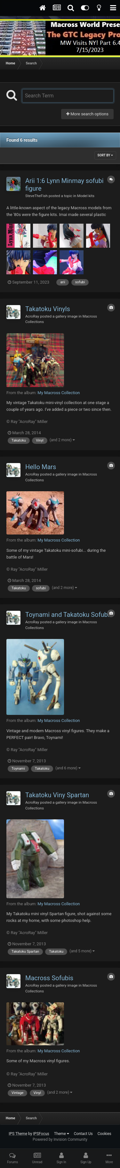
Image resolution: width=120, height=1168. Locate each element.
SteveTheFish (36, 196)
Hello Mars (40, 467)
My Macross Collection (58, 392)
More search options (87, 114)
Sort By (105, 155)
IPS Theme (18, 1133)
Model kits (85, 196)
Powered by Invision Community (60, 1139)
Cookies (104, 1133)
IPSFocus (41, 1133)
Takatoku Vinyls (47, 309)
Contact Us (83, 1133)
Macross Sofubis (49, 978)
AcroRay (32, 316)
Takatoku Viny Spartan (57, 795)
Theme (61, 1133)
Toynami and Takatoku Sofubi (67, 614)
